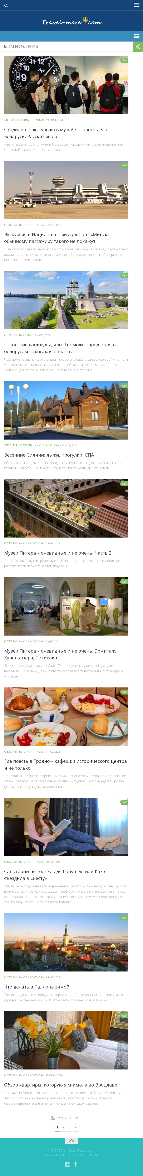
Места (9, 120)
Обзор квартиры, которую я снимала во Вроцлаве (60, 1085)
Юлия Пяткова (33, 225)
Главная (10, 445)
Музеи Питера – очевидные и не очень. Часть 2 (58, 553)
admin (40, 120)
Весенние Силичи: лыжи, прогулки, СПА (49, 455)
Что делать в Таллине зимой (36, 987)
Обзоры (23, 120)
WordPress (70, 1155)
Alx (96, 1155)
